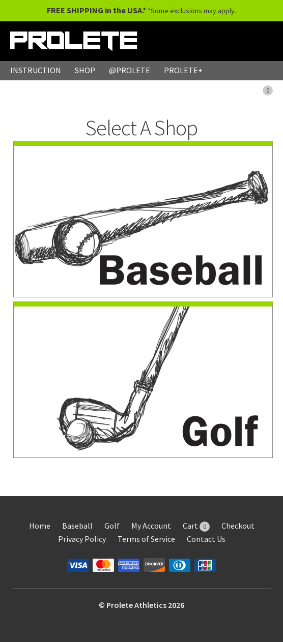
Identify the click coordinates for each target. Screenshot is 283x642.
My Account (151, 526)
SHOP (85, 70)
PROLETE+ (183, 70)
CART (257, 89)
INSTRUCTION (35, 70)
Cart (196, 526)
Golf (112, 526)
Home (39, 526)
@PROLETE (129, 70)
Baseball (77, 526)
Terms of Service (146, 539)
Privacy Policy (82, 539)
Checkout (237, 526)
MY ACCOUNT (205, 89)
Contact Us (206, 539)
